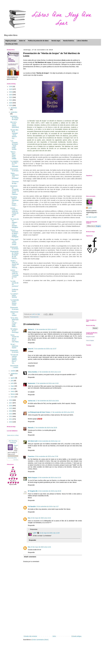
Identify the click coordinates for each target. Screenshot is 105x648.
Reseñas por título (12, 44)
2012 (11, 416)
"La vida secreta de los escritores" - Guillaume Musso (14, 286)
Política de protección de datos (38, 40)
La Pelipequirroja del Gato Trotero (39, 412)
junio (12, 383)
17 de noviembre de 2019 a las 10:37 (44, 348)
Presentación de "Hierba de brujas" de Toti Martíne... (14, 255)
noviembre (14, 112)
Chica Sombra (32, 372)
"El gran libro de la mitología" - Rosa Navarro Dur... (14, 134)
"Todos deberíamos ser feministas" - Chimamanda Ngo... (14, 178)
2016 (11, 405)
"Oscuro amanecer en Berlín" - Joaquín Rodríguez (14, 233)
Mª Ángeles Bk (33, 491)
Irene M (30, 348)
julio (12, 380)
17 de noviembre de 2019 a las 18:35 (62, 412)
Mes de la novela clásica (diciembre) (14, 124)
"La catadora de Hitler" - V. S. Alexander (14, 163)
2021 (11, 100)
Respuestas (33, 529)
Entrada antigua (76, 636)
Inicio (54, 636)
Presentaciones (34, 317)
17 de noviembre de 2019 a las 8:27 (46, 329)
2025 (11, 89)
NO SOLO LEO (33, 441)
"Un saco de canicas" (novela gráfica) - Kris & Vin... (14, 359)
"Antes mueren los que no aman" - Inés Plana (14, 338)
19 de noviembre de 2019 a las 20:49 (49, 491)
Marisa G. (31, 329)
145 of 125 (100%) (12, 457)
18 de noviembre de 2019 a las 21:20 (49, 477)
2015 (11, 408)
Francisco (31, 456)
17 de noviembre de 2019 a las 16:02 (47, 400)
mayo (12, 386)
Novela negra (56, 40)
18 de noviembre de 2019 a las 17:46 (46, 456)
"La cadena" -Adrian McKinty (14, 295)
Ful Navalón (32, 506)
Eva (29, 518)
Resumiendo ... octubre (14, 366)
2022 (11, 97)
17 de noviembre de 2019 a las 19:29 (45, 427)
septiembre (14, 373)
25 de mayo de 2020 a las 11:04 (41, 547)
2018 (11, 400)
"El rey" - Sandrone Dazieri (14, 346)
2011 (11, 419)
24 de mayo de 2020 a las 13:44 (41, 518)
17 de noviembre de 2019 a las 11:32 (49, 372)
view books (15, 459)
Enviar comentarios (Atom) (40, 639)
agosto (13, 378)
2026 (11, 86)
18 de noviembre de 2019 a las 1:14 (49, 441)
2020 (11, 103)
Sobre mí (22, 40)
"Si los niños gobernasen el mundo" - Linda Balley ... (14, 322)
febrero (13, 394)
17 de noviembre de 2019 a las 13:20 (47, 383)
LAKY (35, 533)
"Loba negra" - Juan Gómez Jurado (14, 242)
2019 (11, 105)
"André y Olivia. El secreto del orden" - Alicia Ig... (14, 264)
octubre (13, 371)
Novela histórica (68, 40)
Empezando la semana (14, 169)
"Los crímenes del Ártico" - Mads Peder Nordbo (14, 145)
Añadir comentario (30, 557)
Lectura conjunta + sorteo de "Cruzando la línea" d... (14, 274)
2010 (11, 422)
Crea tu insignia (90, 340)
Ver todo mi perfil (91, 217)
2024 (11, 92)
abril (12, 388)
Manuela (30, 427)
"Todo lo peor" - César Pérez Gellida (13, 155)
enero (13, 397)
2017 (11, 403)
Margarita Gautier (90, 336)
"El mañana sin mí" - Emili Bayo (14, 330)
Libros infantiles (82, 40)
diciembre (14, 108)
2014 (11, 411)
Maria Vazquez (32, 477)
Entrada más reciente (30, 636)
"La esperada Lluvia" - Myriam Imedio (14, 302)
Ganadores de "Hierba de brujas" (14, 117)
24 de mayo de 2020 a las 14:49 (49, 533)
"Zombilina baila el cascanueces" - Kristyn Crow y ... (14, 201)
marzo (13, 391)
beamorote (31, 383)
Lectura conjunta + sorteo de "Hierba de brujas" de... (14, 212)
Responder (31, 342)
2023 (11, 94)
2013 (11, 414)
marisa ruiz (31, 400)
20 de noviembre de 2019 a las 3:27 (47, 506)
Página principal (10, 40)
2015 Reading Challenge (13, 441)
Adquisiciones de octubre (14, 313)
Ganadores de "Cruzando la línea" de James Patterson (14, 190)
